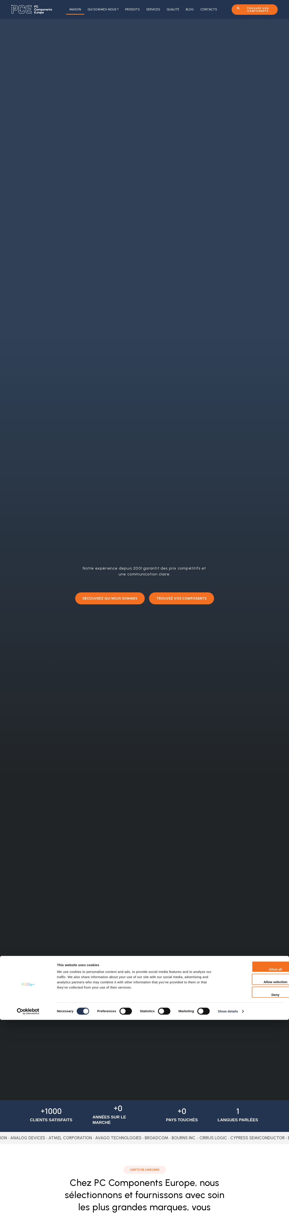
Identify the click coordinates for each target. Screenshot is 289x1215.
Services (153, 9)
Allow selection (252, 1177)
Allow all (252, 1164)
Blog (190, 9)
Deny (253, 1190)
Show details (228, 1206)
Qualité (173, 9)
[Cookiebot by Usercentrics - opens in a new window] (28, 1206)
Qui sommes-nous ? (103, 9)
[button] (109, 598)
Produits (132, 9)
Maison (75, 9)
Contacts (208, 9)
